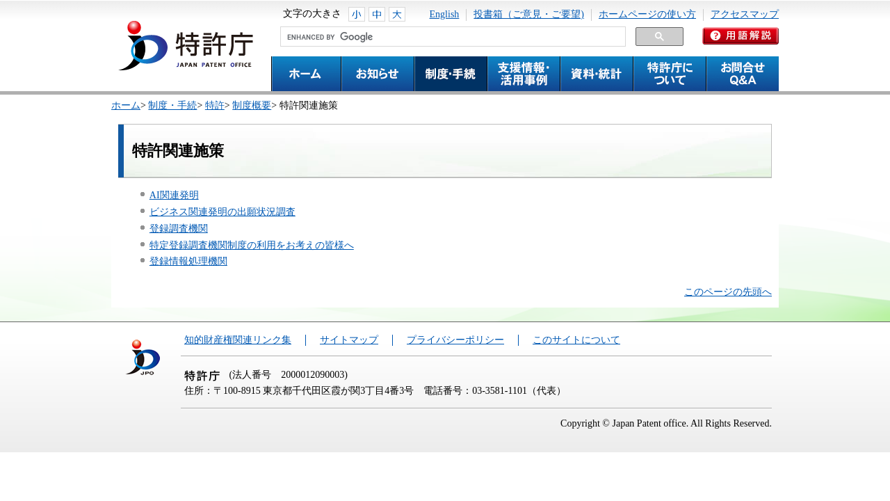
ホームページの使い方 (647, 14)
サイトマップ (349, 340)
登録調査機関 (178, 228)
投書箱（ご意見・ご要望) (529, 14)
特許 (215, 105)
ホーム (125, 105)
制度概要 (251, 105)
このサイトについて (576, 340)
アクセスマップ (745, 14)
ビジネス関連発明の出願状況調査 (222, 212)
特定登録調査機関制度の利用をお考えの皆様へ (251, 245)
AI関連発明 (174, 195)
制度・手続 (172, 105)
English (445, 14)
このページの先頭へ (728, 292)
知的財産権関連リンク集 (237, 340)
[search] (451, 37)
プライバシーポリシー (455, 340)
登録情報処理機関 (188, 261)
